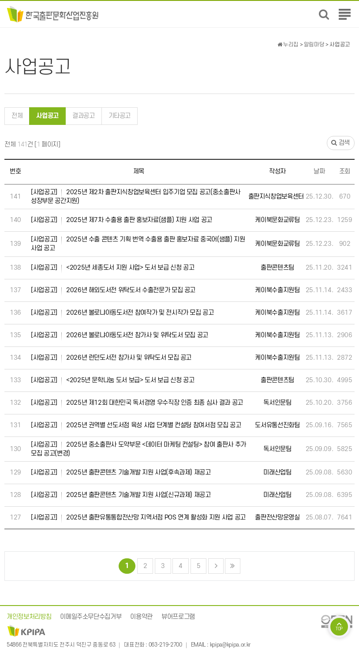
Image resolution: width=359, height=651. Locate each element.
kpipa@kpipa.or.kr (230, 645)
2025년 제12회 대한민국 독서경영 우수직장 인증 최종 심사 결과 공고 (137, 403)
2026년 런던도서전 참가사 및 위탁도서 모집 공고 (111, 358)
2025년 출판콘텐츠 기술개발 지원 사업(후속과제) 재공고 (121, 472)
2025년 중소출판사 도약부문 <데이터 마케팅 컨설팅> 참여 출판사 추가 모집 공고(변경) (138, 448)
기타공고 (119, 116)
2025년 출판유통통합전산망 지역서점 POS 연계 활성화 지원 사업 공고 (138, 517)
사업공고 (44, 114)
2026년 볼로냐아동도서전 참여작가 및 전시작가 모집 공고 (122, 313)
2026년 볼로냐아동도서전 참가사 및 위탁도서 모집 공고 (119, 335)
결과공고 (83, 116)
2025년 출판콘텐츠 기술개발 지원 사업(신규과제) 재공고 (121, 495)
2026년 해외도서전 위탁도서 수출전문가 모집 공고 (113, 290)
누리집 (288, 44)
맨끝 (232, 566)
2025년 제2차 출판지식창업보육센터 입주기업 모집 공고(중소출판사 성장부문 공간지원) (135, 196)
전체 (16, 116)
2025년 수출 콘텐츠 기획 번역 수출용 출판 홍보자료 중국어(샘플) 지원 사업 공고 (138, 243)
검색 (340, 143)
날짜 (319, 171)
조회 (344, 171)
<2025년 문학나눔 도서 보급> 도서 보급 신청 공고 (112, 380)
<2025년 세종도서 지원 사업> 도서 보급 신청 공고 (112, 267)
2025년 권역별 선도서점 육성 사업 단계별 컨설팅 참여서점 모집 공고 (136, 425)
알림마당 (314, 44)
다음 (216, 566)
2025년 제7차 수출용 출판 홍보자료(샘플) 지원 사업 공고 (121, 220)
